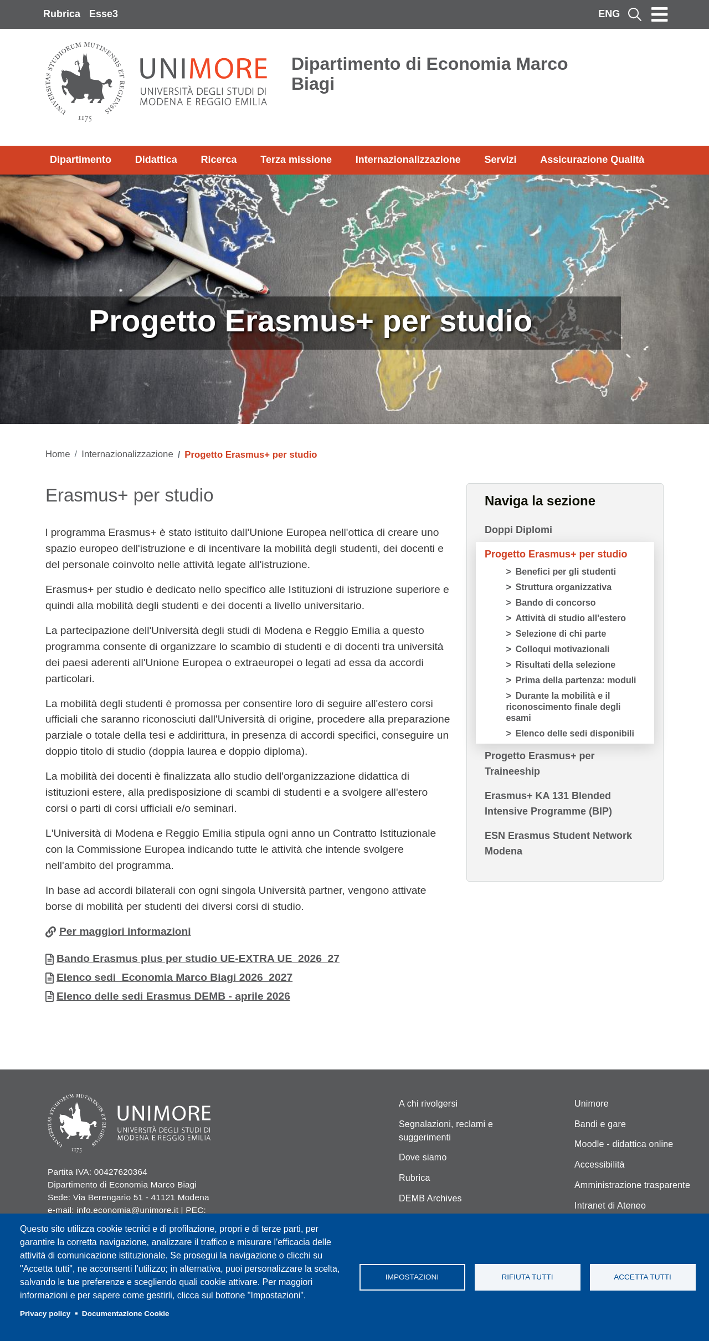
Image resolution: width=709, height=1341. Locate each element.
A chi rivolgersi (428, 1103)
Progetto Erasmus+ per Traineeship (540, 763)
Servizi (500, 159)
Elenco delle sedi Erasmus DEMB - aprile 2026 (173, 996)
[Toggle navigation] (659, 14)
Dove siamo (422, 1157)
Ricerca (219, 159)
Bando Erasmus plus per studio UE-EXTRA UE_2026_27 (198, 958)
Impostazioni (412, 1277)
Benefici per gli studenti (566, 571)
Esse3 (103, 13)
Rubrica (61, 13)
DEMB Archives (430, 1198)
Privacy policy (45, 1313)
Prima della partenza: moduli (576, 680)
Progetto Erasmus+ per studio (556, 554)
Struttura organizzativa (564, 587)
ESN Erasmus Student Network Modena (558, 843)
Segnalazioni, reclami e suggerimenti (446, 1130)
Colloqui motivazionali (563, 649)
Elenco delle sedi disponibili (575, 733)
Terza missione (296, 159)
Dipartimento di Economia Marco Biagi (429, 74)
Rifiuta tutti (527, 1277)
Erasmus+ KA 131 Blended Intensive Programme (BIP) (548, 803)
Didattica (156, 159)
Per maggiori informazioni (125, 931)
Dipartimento (80, 159)
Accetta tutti (642, 1277)
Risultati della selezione (566, 664)
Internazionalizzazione (408, 159)
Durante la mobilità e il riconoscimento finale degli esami (563, 707)
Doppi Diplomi (518, 529)
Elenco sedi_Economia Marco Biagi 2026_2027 (174, 977)
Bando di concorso (556, 602)
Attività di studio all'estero (571, 618)
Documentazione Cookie (125, 1313)
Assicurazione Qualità (592, 159)
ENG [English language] (609, 13)
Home (57, 454)
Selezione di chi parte (561, 633)
